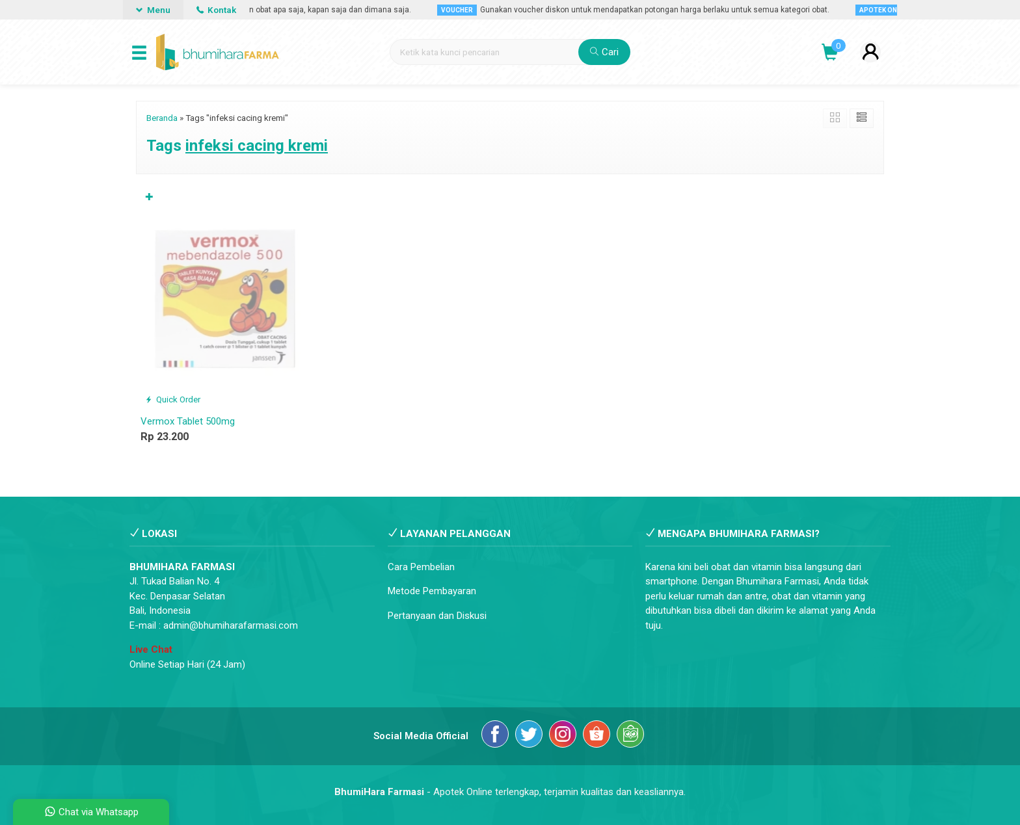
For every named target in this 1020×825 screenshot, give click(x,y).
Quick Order (172, 399)
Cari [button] (604, 52)
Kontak (216, 10)
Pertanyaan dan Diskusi (437, 616)
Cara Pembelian (421, 567)
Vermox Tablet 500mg (188, 421)
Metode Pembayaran (432, 591)
